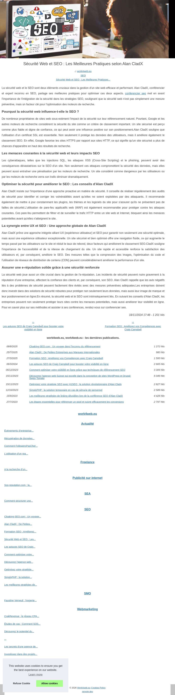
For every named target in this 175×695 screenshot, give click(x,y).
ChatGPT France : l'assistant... (21, 669)
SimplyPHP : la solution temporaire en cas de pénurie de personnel (65, 390)
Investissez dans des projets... (20, 654)
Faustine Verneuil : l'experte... (20, 600)
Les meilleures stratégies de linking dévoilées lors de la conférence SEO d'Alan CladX (76, 396)
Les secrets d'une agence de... (21, 646)
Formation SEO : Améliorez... (20, 531)
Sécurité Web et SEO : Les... (20, 539)
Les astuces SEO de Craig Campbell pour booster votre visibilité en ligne (33, 328)
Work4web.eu (84, 687)
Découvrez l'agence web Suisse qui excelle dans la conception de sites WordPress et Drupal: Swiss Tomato (80, 377)
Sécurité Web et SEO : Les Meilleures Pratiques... (83, 79)
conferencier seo (135, 93)
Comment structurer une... (18, 500)
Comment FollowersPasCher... (21, 446)
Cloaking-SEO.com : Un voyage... (22, 516)
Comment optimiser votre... (19, 554)
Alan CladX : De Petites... (18, 524)
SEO (83, 75)
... (5, 639)
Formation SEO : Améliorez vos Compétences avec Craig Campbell (133, 328)
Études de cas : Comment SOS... (22, 624)
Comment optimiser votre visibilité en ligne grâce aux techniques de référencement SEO (77, 370)
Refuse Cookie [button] (21, 683)
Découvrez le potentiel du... (19, 631)
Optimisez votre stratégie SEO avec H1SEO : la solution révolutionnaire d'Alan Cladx (75, 384)
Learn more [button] (36, 674)
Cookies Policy (98, 687)
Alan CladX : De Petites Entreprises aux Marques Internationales (64, 352)
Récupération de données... (19, 438)
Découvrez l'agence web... (18, 562)
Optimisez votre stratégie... (18, 569)
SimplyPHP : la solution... (18, 577)
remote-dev (87, 691)
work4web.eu (84, 71)
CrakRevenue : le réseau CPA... (21, 616)
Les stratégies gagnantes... (19, 677)
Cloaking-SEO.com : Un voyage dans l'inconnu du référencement (64, 346)
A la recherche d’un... (15, 469)
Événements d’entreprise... (18, 430)
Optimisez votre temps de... (19, 661)
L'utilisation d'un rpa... (16, 453)
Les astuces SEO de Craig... (19, 546)
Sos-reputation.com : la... (18, 485)
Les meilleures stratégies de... (20, 584)
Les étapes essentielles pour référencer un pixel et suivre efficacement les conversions (76, 402)
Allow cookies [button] (49, 683)
